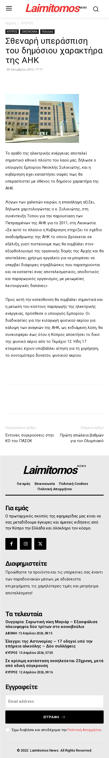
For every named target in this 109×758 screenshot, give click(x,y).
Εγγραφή (54, 717)
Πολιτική (47, 31)
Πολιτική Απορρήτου (84, 730)
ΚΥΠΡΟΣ (27, 23)
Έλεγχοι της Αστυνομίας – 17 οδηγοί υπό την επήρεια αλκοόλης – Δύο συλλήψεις (48, 644)
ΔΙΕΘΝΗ (11, 633)
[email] (54, 701)
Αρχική (10, 23)
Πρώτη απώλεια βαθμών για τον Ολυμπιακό (82, 438)
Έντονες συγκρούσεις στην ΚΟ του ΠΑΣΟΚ (29, 438)
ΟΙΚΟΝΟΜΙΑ (29, 31)
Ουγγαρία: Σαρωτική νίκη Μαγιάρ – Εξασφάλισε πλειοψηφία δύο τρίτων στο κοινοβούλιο (51, 624)
